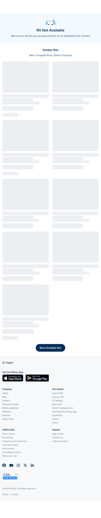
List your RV (58, 397)
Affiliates (6, 411)
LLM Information (60, 441)
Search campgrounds (62, 408)
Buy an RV (57, 404)
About (5, 393)
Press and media (10, 404)
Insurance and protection (14, 441)
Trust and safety (10, 445)
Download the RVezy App (64, 411)
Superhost (57, 415)
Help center (58, 434)
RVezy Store (8, 419)
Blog (4, 397)
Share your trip (9, 456)
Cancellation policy (11, 452)
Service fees (8, 448)
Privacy (15, 494)
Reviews (6, 415)
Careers (6, 400)
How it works (8, 434)
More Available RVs (50, 347)
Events (55, 419)
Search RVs (57, 393)
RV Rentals (57, 400)
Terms (5, 494)
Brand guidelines (10, 408)
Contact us (57, 437)
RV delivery (7, 437)
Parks (55, 422)
